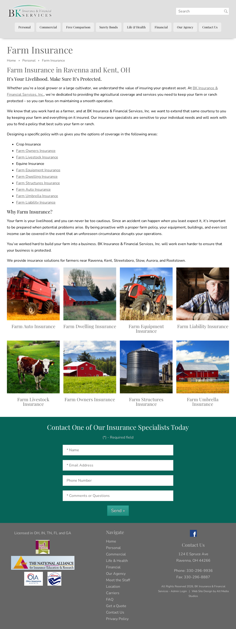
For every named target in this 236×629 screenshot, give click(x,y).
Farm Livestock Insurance (37, 157)
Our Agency (185, 27)
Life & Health (136, 27)
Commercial (48, 27)
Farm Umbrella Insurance (37, 196)
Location (113, 586)
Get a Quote (116, 605)
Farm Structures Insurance (38, 183)
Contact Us (210, 27)
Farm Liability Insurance (36, 202)
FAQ (109, 599)
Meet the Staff (118, 580)
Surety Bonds (108, 27)
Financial (161, 27)
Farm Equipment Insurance (38, 170)
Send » (118, 510)
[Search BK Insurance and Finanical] (226, 11)
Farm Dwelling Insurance (37, 176)
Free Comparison (78, 27)
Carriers (112, 593)
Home (11, 60)
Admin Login (179, 591)
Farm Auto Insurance (33, 189)
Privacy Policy (117, 618)
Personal (24, 27)
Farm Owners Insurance (36, 150)
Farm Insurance (53, 60)
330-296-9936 (199, 570)
